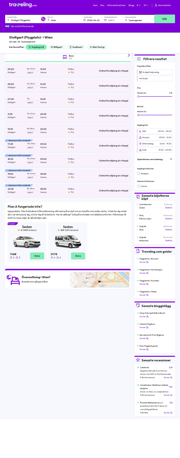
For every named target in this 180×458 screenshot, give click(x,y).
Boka (37, 255)
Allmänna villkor (98, 431)
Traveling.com (36, 453)
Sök (164, 19)
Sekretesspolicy (98, 434)
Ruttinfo (168, 207)
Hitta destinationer (116, 5)
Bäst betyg (97, 47)
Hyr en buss (137, 440)
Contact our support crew (27, 443)
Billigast (56, 47)
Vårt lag (54, 437)
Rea (102, 5)
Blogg (131, 5)
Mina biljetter (162, 5)
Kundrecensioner (139, 434)
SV (146, 5)
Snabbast (76, 47)
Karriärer (136, 431)
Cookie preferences (100, 437)
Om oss (54, 434)
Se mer (144, 262)
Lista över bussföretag (142, 437)
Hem (95, 5)
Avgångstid (36, 47)
